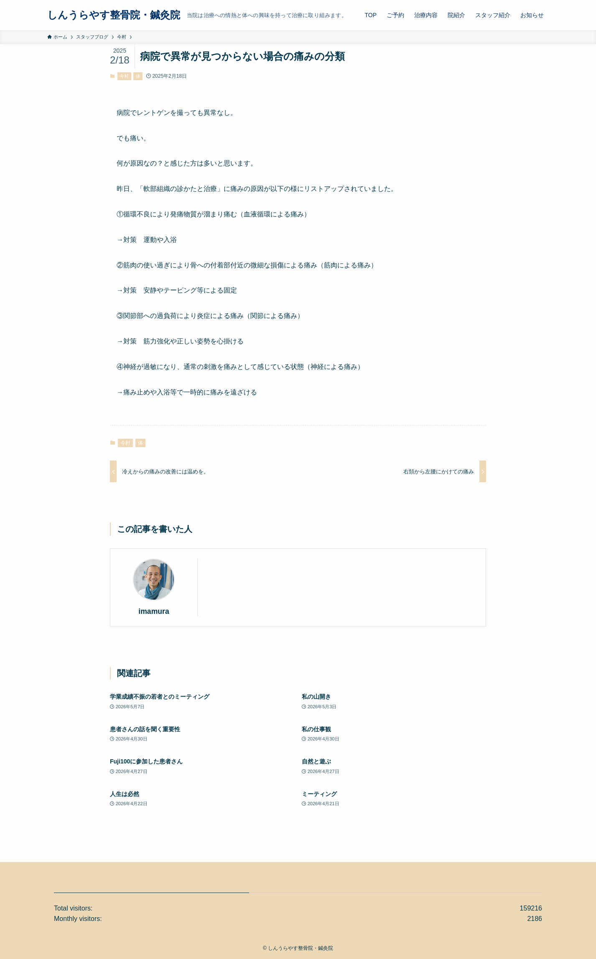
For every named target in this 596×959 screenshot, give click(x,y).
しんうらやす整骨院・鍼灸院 (113, 15)
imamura (153, 611)
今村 (124, 76)
